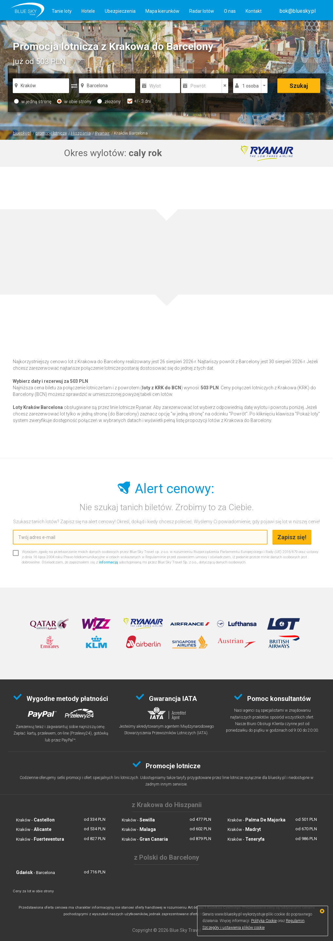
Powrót (198, 86)
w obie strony (74, 101)
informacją (108, 562)
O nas (230, 11)
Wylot (155, 86)
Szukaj (298, 85)
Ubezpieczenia (120, 11)
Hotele (88, 11)
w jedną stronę (32, 101)
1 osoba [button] (250, 86)
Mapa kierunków (162, 11)
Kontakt (254, 11)
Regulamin (295, 920)
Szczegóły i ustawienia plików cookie (233, 927)
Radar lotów (201, 11)
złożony (109, 101)
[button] (298, 11)
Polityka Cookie (264, 920)
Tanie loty (62, 11)
